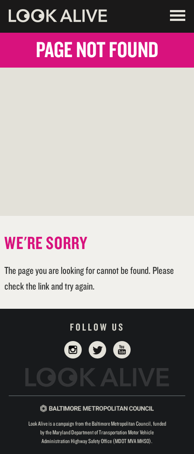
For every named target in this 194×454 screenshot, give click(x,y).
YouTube (122, 349)
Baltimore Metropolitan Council (97, 408)
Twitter (97, 349)
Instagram (73, 349)
